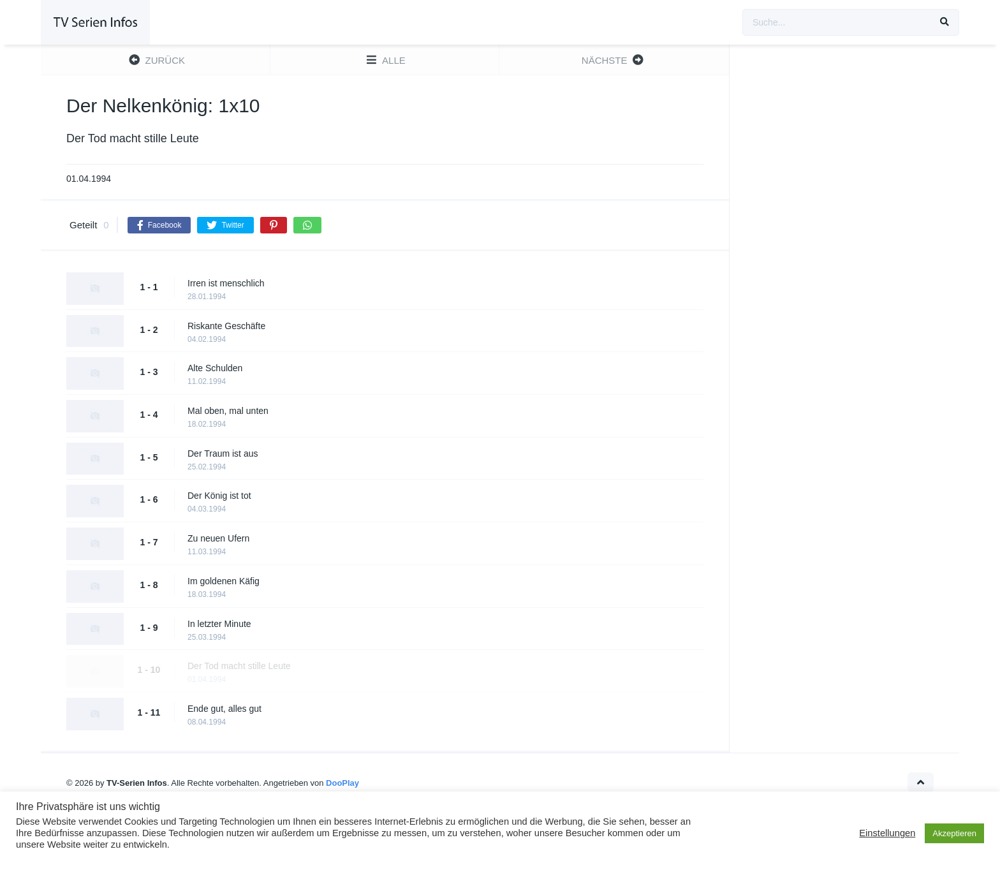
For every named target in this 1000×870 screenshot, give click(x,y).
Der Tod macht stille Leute (239, 666)
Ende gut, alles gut (224, 709)
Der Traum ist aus (223, 453)
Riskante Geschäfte (226, 326)
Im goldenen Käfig (224, 581)
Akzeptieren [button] (954, 833)
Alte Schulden (215, 368)
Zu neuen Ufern (218, 538)
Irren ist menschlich (226, 283)
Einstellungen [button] (887, 833)
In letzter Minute (219, 624)
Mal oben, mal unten (228, 411)
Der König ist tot (219, 495)
